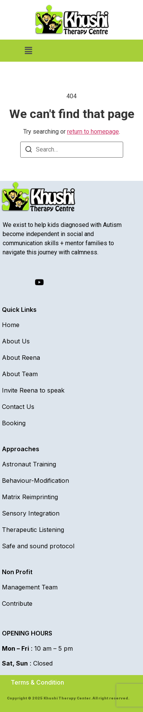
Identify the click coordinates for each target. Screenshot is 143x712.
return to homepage (93, 131)
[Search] (29, 150)
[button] (28, 50)
